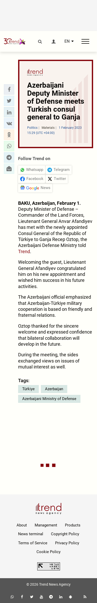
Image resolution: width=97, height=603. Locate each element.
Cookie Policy (48, 551)
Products (72, 525)
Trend (24, 251)
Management (46, 525)
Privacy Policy (67, 543)
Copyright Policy (65, 534)
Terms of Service (32, 543)
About (22, 525)
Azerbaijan (54, 389)
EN (67, 41)
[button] (9, 89)
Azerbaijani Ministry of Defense (49, 398)
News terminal (30, 534)
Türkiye (28, 389)
